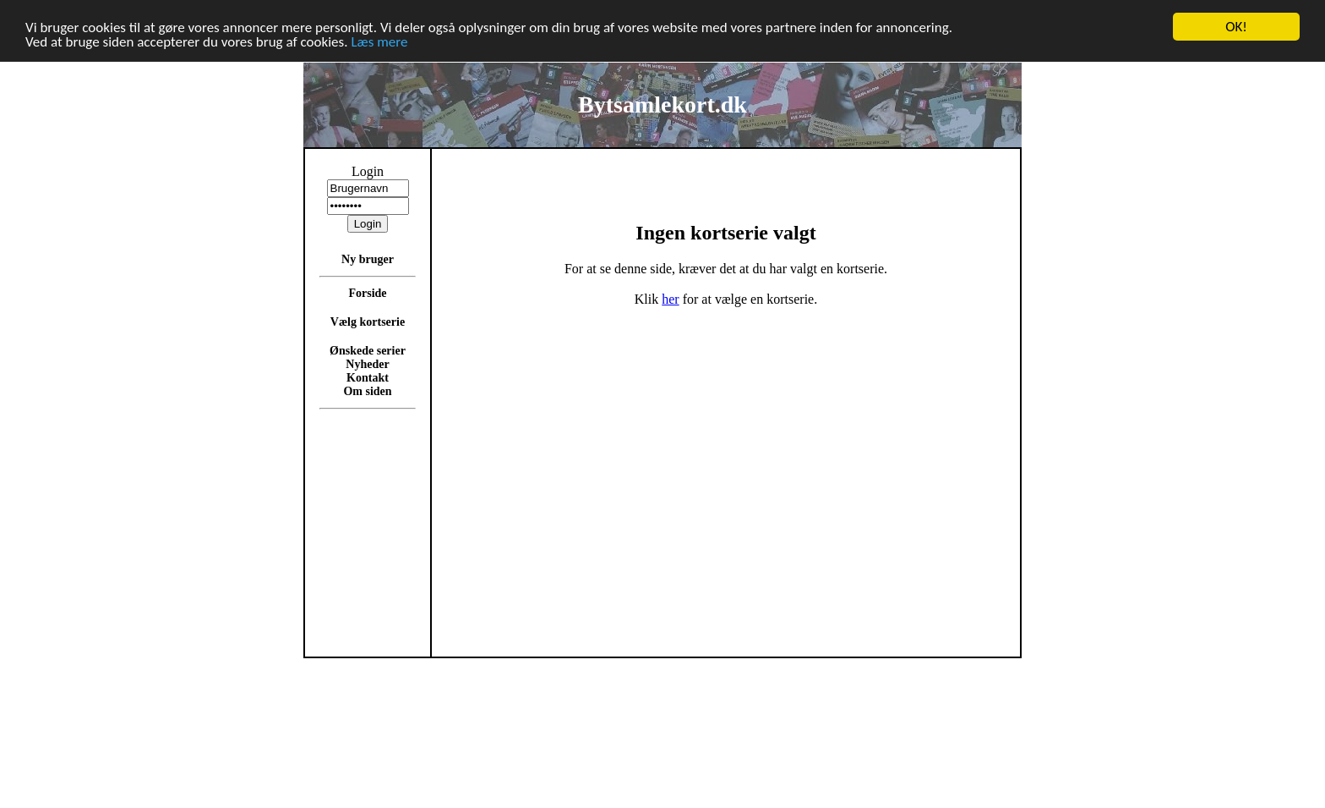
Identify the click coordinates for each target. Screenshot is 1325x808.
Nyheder (367, 364)
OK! (1236, 27)
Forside (367, 293)
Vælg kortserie (367, 322)
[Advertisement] (1089, 401)
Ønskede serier (368, 350)
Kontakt (367, 377)
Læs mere (379, 41)
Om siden (367, 391)
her (670, 299)
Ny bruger (367, 259)
